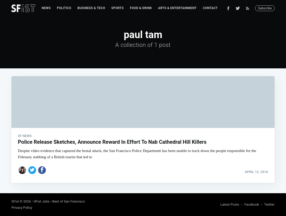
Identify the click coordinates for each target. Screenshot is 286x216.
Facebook (251, 204)
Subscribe (265, 8)
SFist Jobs (42, 201)
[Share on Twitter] (32, 170)
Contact (210, 8)
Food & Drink (141, 8)
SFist (15, 201)
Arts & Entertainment (177, 8)
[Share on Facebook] (42, 170)
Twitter (269, 204)
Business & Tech (91, 8)
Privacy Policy (21, 208)
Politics (64, 8)
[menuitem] (46, 8)
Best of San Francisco (68, 201)
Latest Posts (229, 204)
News (46, 8)
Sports (117, 8)
